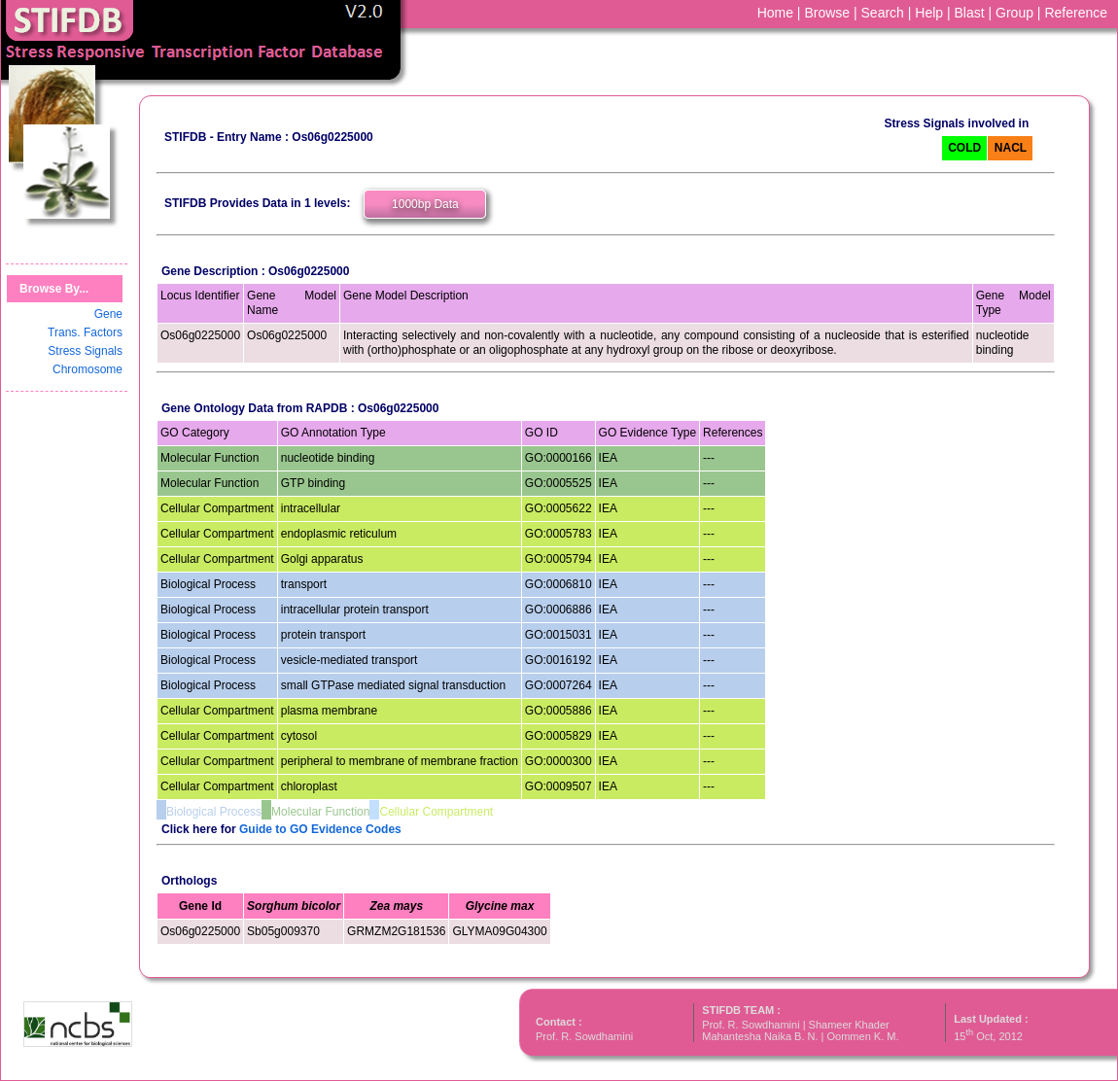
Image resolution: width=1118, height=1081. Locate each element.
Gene (108, 314)
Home (775, 12)
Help (929, 12)
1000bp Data (425, 204)
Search (882, 12)
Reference (1075, 12)
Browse (827, 12)
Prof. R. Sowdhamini (584, 1036)
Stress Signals (85, 351)
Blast (970, 12)
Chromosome (87, 369)
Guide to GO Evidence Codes (320, 829)
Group (1014, 12)
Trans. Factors (85, 332)
